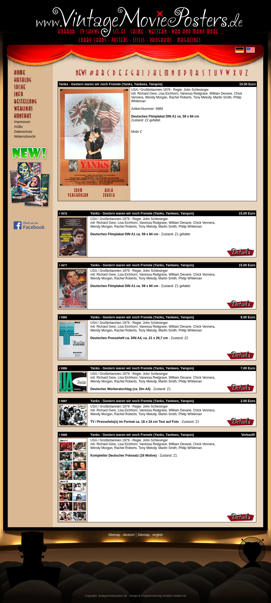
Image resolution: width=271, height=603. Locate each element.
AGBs (18, 127)
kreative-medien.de (174, 595)
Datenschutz (23, 132)
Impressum (22, 122)
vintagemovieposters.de (112, 595)
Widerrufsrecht (24, 136)
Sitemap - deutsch (121, 535)
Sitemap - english (150, 535)
